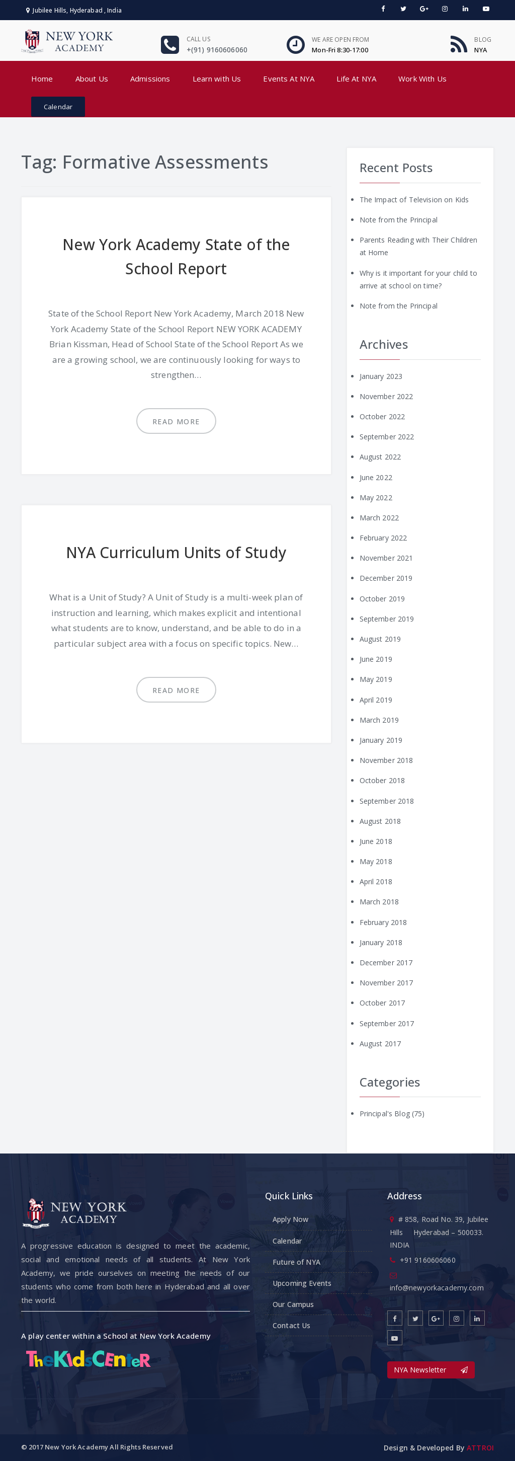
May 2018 (376, 861)
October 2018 (382, 780)
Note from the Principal (399, 219)
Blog (482, 39)
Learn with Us (217, 78)
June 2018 (376, 841)
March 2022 (379, 517)
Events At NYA (288, 78)
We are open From (340, 39)
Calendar (58, 106)
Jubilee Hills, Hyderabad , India (74, 10)
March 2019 (379, 720)
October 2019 (382, 598)
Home (42, 78)
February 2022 (383, 538)
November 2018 (386, 760)
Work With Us (422, 78)
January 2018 (381, 942)
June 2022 (376, 477)
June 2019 (376, 659)
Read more (176, 421)
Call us (198, 39)
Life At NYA (356, 78)
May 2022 (376, 497)
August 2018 (380, 821)
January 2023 (381, 376)
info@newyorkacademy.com (437, 1287)
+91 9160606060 (428, 1260)
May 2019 (376, 679)
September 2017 (387, 1023)
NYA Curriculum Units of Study (176, 552)
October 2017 (382, 1003)
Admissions (150, 78)
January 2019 (381, 740)
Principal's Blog (385, 1113)
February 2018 (383, 922)
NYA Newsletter (431, 1369)
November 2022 (386, 396)
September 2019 (387, 619)
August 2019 (380, 639)
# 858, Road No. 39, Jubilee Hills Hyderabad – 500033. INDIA (439, 1231)
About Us (91, 78)
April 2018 (376, 881)
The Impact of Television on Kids (414, 199)
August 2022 (380, 457)
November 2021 (386, 558)
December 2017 (386, 962)
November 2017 (386, 982)
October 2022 (382, 416)
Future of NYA (296, 1262)
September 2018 (387, 801)
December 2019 (386, 578)
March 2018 (379, 901)
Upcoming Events (302, 1283)
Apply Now (290, 1219)
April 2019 (376, 700)
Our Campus (293, 1304)
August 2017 (380, 1043)
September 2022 (387, 436)
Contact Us (291, 1325)
